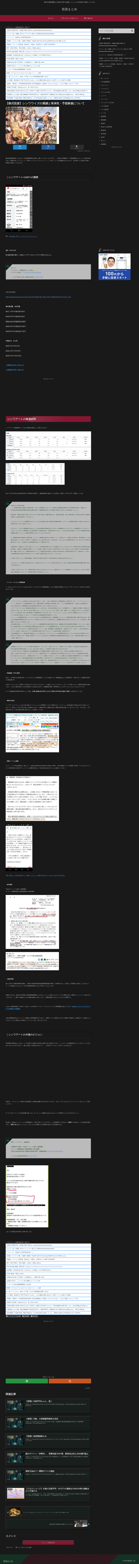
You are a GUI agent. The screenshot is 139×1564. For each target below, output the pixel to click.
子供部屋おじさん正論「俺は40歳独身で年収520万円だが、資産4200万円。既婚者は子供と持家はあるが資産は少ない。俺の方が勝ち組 (45, 94)
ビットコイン (105, 99)
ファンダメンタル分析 (13, 1316)
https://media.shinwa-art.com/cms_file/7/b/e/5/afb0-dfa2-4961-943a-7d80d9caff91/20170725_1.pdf (38, 297)
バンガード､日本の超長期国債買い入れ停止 (18, 69)
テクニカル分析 (105, 92)
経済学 (103, 137)
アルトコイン (105, 85)
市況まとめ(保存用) (106, 127)
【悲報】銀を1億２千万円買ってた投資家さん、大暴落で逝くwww (25, 62)
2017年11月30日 (38, 277)
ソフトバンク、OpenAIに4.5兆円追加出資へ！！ (20, 37)
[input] (116, 30)
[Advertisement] (48, 395)
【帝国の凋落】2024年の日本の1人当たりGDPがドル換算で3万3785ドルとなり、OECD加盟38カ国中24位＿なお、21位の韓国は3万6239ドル (47, 91)
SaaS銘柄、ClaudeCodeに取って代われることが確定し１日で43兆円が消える (28, 55)
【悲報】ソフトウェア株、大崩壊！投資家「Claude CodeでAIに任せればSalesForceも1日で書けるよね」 (36, 41)
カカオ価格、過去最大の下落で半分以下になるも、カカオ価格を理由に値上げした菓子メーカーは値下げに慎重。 (39, 80)
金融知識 (103, 144)
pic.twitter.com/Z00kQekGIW (55, 1151)
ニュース (103, 95)
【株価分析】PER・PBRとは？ (15, 370)
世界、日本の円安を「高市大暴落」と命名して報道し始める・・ (24, 48)
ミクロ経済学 (105, 109)
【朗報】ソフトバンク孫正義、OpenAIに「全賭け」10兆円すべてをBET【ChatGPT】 (31, 44)
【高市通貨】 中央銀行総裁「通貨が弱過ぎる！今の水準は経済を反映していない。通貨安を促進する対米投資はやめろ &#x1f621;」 (44, 98)
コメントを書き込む (48, 1542)
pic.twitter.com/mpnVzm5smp (33, 272)
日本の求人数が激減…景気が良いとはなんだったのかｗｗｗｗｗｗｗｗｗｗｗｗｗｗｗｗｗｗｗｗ (34, 51)
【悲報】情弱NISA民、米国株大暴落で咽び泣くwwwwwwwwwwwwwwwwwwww (29, 30)
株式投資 (34, 1316)
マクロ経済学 (105, 106)
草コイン (103, 140)
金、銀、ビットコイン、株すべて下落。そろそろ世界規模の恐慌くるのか (27, 76)
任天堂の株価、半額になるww (14, 58)
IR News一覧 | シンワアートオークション (23, 236)
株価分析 (103, 130)
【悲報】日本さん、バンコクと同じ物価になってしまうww (23, 66)
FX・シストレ (105, 78)
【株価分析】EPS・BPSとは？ (15, 365)
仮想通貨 (103, 116)
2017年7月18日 (32, 1156)
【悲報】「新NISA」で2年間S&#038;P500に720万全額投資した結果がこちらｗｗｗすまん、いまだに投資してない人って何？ (42, 83)
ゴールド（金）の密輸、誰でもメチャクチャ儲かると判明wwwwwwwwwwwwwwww (30, 34)
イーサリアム (105, 89)
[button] (132, 31)
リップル (103, 113)
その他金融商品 (105, 82)
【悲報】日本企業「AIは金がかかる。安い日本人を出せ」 (22, 87)
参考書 (103, 123)
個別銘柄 (25, 1316)
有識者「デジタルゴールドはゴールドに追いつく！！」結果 (23, 73)
